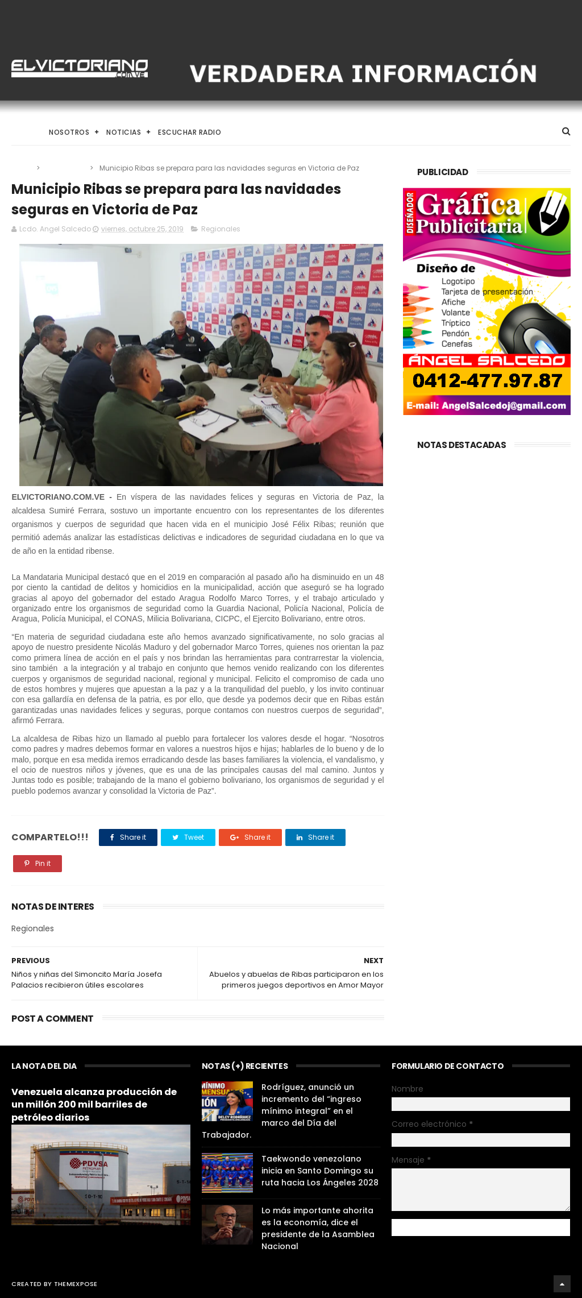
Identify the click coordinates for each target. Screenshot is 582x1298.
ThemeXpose (76, 1283)
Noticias (123, 132)
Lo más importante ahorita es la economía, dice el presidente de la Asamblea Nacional (318, 1228)
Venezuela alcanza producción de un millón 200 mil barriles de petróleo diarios (94, 1105)
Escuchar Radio (189, 132)
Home (21, 132)
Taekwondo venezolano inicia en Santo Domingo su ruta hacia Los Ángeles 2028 (320, 1170)
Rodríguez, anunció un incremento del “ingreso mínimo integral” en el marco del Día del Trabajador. (281, 1111)
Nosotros (69, 132)
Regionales (65, 168)
